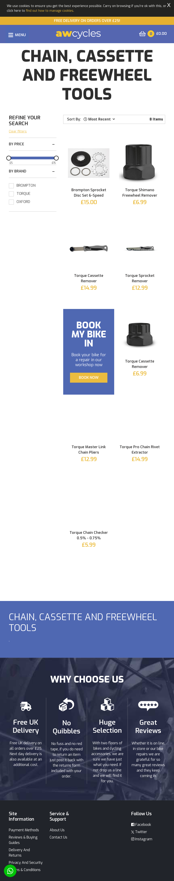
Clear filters (18, 131)
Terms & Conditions (25, 869)
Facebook (141, 824)
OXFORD (23, 201)
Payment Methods (24, 830)
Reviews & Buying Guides (23, 840)
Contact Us (58, 837)
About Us (57, 830)
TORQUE (23, 193)
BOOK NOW (89, 377)
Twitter (139, 831)
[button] (99, 119)
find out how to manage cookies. (50, 11)
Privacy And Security (26, 862)
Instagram (141, 839)
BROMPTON (26, 185)
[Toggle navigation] (17, 35)
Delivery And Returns (19, 853)
